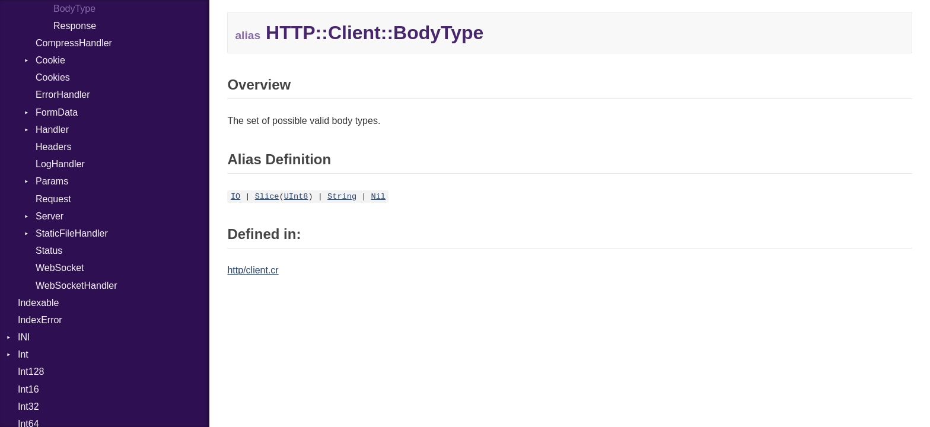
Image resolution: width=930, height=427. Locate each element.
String (341, 196)
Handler (52, 130)
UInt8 (296, 196)
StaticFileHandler (72, 233)
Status (49, 251)
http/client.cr (252, 270)
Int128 (31, 372)
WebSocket (60, 268)
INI (24, 337)
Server (49, 216)
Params (52, 181)
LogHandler (60, 164)
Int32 (28, 406)
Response (74, 26)
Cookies (53, 77)
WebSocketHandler (76, 286)
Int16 (28, 389)
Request (53, 199)
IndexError (40, 320)
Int (23, 354)
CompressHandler (74, 43)
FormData (57, 112)
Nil (378, 196)
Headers (53, 147)
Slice (267, 196)
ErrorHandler (63, 95)
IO (235, 196)
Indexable (38, 303)
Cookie (50, 60)
